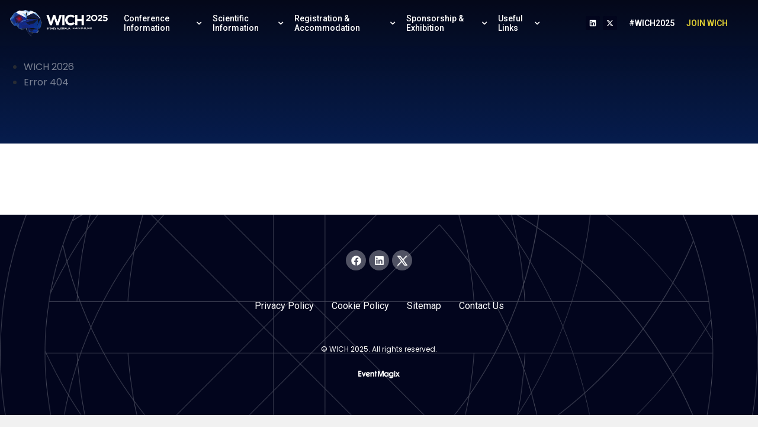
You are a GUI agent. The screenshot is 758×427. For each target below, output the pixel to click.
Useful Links (520, 23)
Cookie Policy (360, 305)
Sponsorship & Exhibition (448, 23)
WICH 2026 (49, 67)
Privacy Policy (284, 305)
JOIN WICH (707, 23)
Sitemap (424, 305)
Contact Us (481, 305)
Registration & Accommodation (346, 23)
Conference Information (164, 23)
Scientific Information (249, 23)
